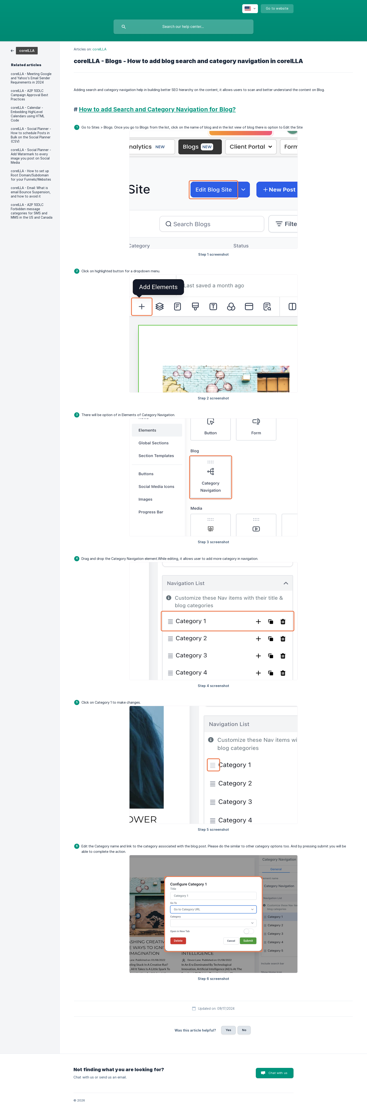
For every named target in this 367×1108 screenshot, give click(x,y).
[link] (24, 50)
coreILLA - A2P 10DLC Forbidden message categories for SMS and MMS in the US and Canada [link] (31, 211)
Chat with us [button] (277, 1073)
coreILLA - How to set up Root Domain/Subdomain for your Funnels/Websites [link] (31, 175)
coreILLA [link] (99, 49)
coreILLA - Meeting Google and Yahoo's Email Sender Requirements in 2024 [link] (31, 78)
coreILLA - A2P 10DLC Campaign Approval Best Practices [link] (29, 95)
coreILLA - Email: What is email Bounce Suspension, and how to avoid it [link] (31, 192)
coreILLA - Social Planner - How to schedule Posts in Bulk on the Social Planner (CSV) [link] (31, 135)
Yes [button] (228, 1030)
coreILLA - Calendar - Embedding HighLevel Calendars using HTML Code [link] (27, 114)
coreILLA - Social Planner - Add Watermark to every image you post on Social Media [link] (31, 156)
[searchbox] (183, 26)
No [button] (244, 1030)
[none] (250, 8)
